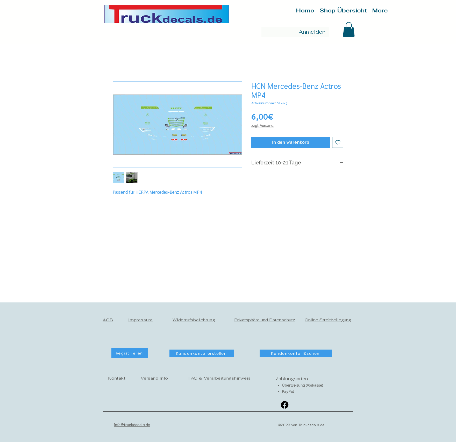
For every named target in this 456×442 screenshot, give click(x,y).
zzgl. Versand (262, 126)
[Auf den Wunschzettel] (338, 142)
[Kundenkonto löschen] (296, 353)
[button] (349, 29)
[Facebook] (285, 405)
